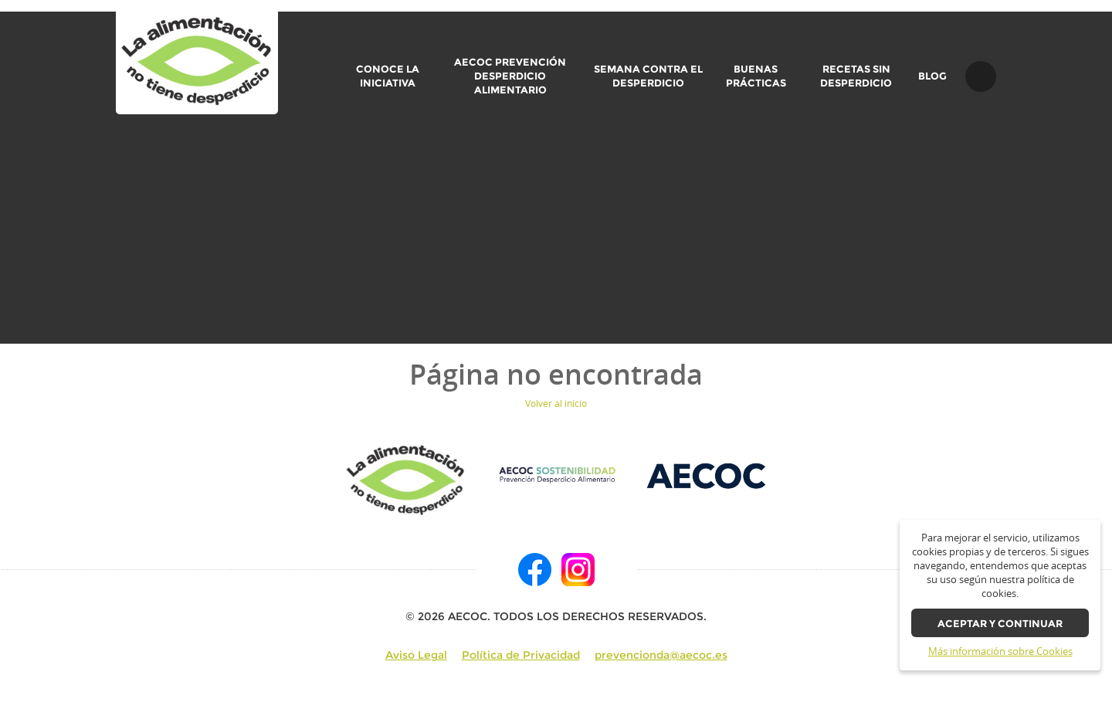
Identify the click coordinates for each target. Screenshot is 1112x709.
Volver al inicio (556, 403)
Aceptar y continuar (1000, 623)
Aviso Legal (416, 655)
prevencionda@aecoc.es (661, 655)
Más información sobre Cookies (1000, 651)
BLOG (932, 76)
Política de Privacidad (521, 655)
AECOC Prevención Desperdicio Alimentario (510, 76)
